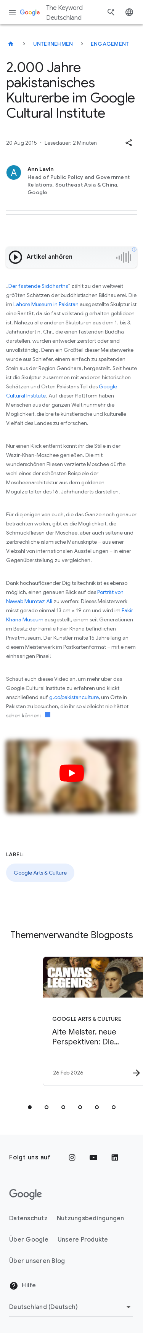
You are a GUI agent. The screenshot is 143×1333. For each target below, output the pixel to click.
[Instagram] (72, 1157)
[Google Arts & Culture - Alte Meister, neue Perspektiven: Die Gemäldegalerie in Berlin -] (85, 1021)
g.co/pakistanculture (74, 697)
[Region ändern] (71, 1307)
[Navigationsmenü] (12, 12)
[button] (128, 142)
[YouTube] (93, 1157)
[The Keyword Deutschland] (11, 44)
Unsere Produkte (83, 1240)
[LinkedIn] (115, 1157)
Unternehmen (53, 43)
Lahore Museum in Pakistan (46, 304)
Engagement (110, 43)
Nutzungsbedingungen (90, 1218)
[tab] (29, 1107)
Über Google (28, 1240)
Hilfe (22, 1285)
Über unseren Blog (37, 1261)
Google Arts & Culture (40, 872)
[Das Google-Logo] (25, 1194)
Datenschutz (28, 1218)
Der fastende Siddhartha (38, 286)
